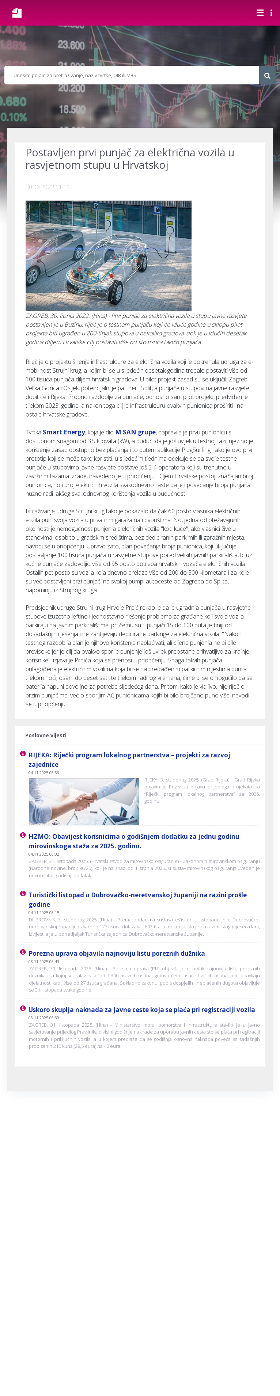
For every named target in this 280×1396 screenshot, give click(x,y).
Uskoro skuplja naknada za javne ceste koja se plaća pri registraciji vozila (142, 1009)
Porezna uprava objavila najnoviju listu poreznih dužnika (117, 953)
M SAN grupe (135, 432)
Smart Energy (64, 432)
